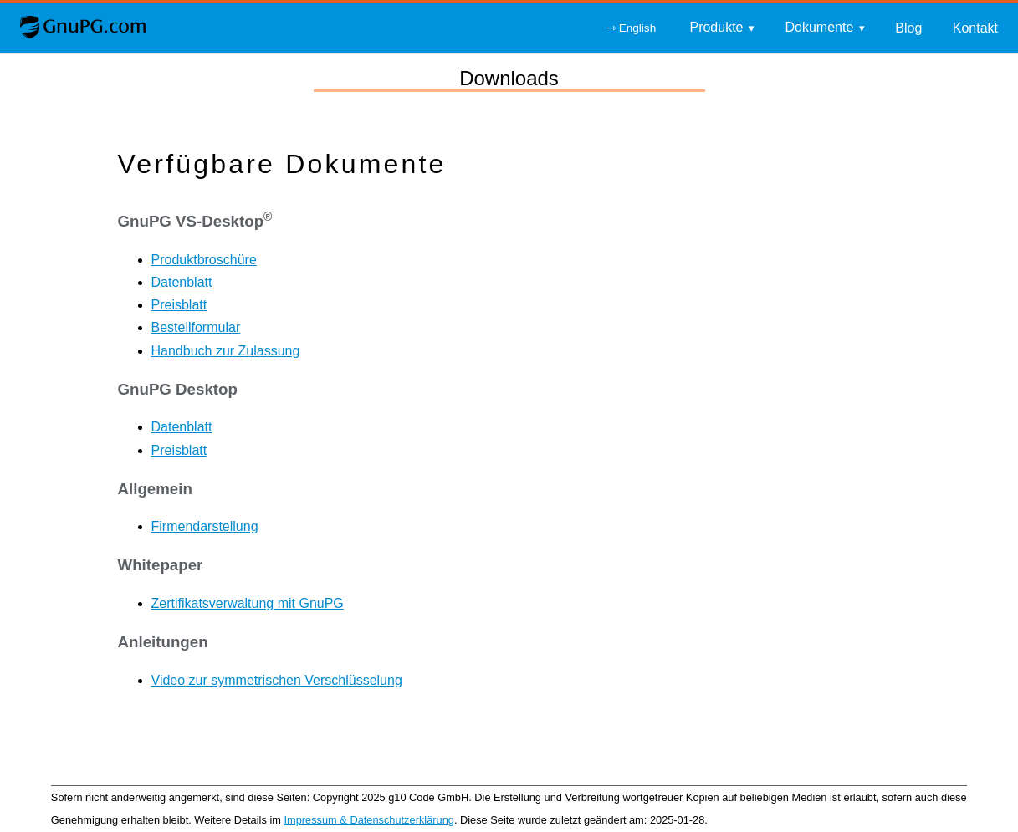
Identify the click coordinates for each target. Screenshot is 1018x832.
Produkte (716, 27)
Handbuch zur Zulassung (225, 351)
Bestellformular (196, 327)
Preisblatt (179, 305)
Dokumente (819, 27)
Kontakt (975, 28)
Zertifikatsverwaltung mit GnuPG (247, 603)
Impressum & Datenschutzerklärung (368, 820)
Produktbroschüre (204, 260)
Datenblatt (181, 282)
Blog (908, 28)
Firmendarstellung (204, 526)
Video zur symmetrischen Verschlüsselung (276, 680)
